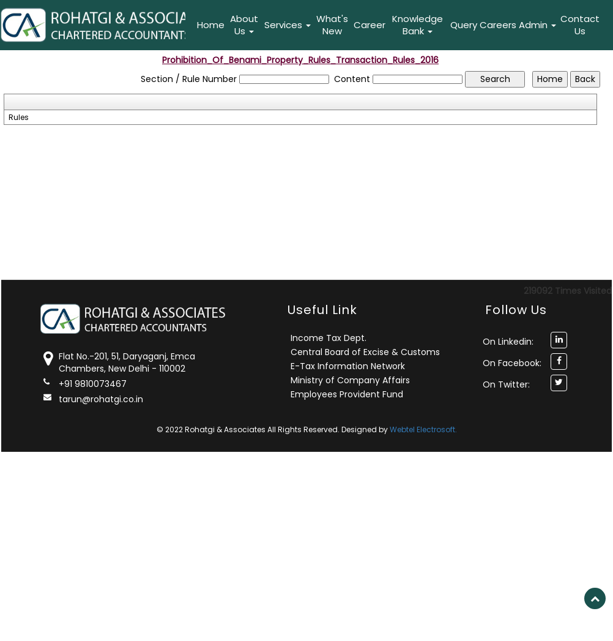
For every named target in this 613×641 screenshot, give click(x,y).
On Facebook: (512, 363)
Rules (19, 117)
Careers (498, 24)
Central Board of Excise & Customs (365, 352)
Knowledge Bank (417, 24)
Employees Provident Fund (347, 394)
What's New (332, 24)
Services (287, 24)
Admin (537, 24)
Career (369, 24)
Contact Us (580, 24)
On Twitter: (506, 384)
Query (463, 24)
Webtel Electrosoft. (423, 429)
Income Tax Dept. (328, 338)
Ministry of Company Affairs (350, 380)
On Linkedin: (508, 341)
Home (211, 24)
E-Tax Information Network (348, 366)
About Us (244, 24)
